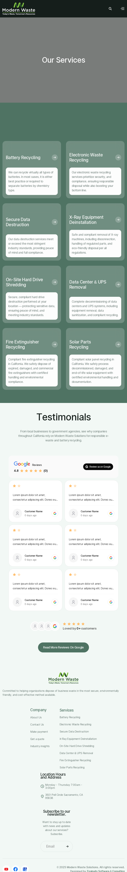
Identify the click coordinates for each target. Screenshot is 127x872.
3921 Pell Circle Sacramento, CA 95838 (64, 796)
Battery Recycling (23, 166)
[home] (18, 8)
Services (66, 710)
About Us (35, 717)
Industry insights (39, 746)
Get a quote (37, 739)
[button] (122, 8)
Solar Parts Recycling (80, 353)
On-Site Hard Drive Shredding (24, 290)
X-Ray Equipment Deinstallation (86, 228)
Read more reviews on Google (63, 647)
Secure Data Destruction (18, 230)
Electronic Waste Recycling (86, 166)
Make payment (39, 731)
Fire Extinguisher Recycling (22, 353)
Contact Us (37, 724)
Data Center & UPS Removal (87, 293)
